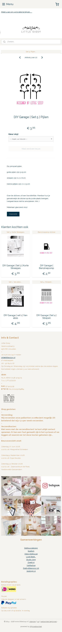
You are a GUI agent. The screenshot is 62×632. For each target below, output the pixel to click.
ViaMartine (31, 565)
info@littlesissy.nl (8, 357)
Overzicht (13, 214)
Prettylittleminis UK (31, 568)
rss (38, 622)
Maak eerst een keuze (31, 149)
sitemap (33, 622)
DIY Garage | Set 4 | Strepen (46, 316)
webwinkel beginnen (49, 622)
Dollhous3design (31, 548)
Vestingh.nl (31, 571)
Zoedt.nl (31, 562)
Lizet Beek (31, 557)
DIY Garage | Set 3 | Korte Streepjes (16, 266)
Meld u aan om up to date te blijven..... (16, 12)
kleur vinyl (13, 134)
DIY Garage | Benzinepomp (46, 266)
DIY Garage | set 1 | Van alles (15, 316)
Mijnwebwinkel (36, 627)
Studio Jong (31, 560)
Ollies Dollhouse (31, 554)
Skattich (31, 551)
